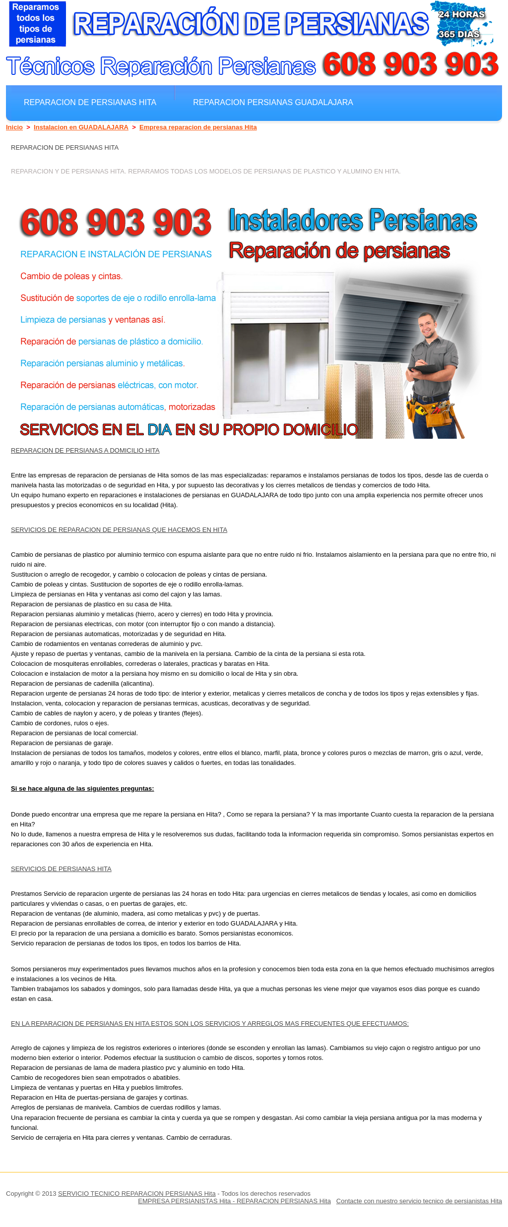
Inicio (14, 127)
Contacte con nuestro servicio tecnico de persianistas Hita (419, 1201)
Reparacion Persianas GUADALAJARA (273, 102)
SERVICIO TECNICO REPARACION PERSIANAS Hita (137, 1193)
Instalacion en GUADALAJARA (81, 127)
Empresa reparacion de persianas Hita (198, 127)
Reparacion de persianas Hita (90, 102)
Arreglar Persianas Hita (79, 123)
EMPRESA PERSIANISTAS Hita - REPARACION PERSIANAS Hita (234, 1201)
